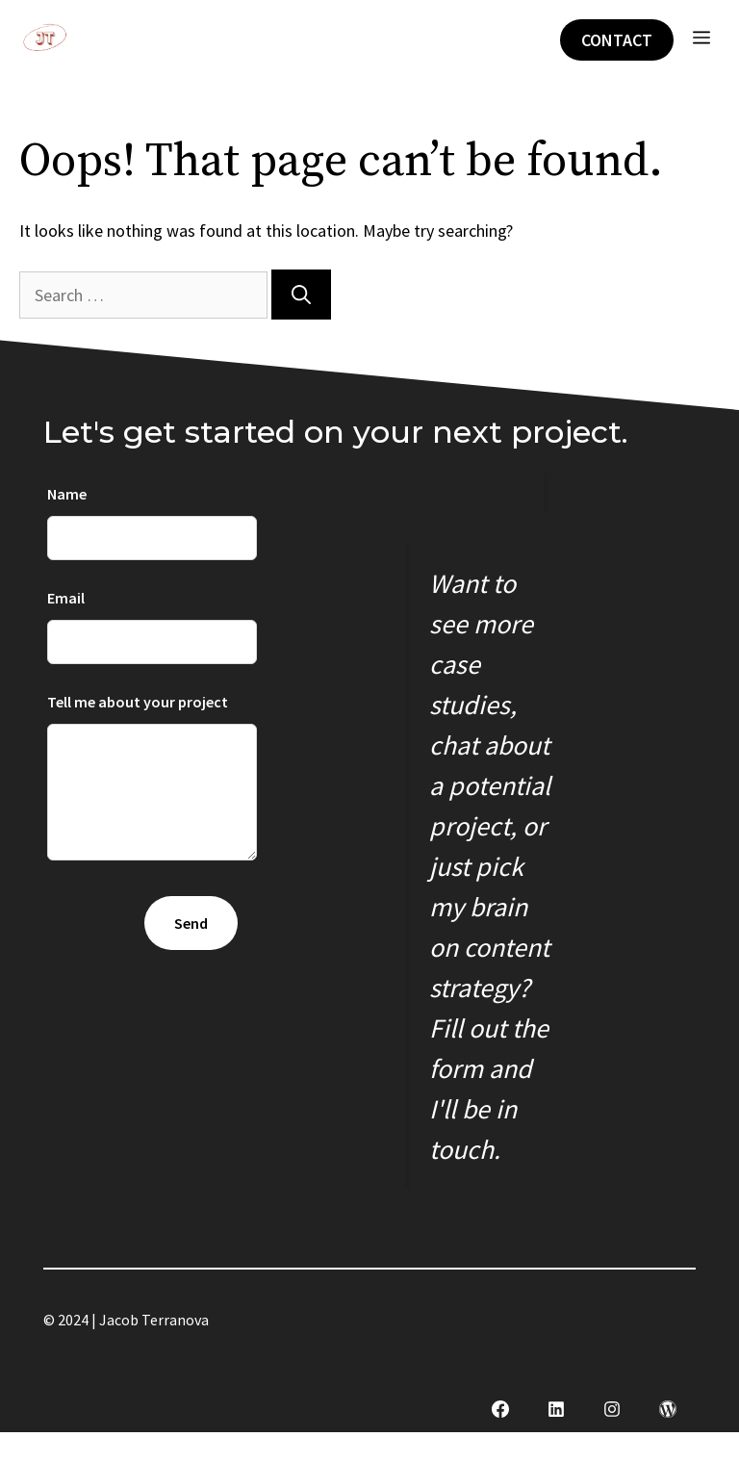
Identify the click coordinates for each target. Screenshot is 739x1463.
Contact (616, 40)
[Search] (301, 295)
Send (191, 923)
